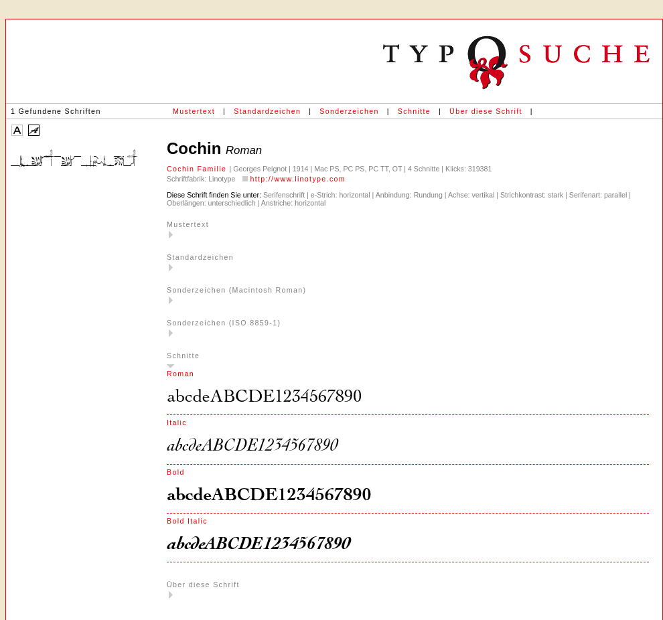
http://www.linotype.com (298, 179)
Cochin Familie (198, 169)
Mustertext (194, 111)
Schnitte (414, 111)
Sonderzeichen (348, 111)
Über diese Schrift (485, 111)
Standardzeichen (267, 111)
